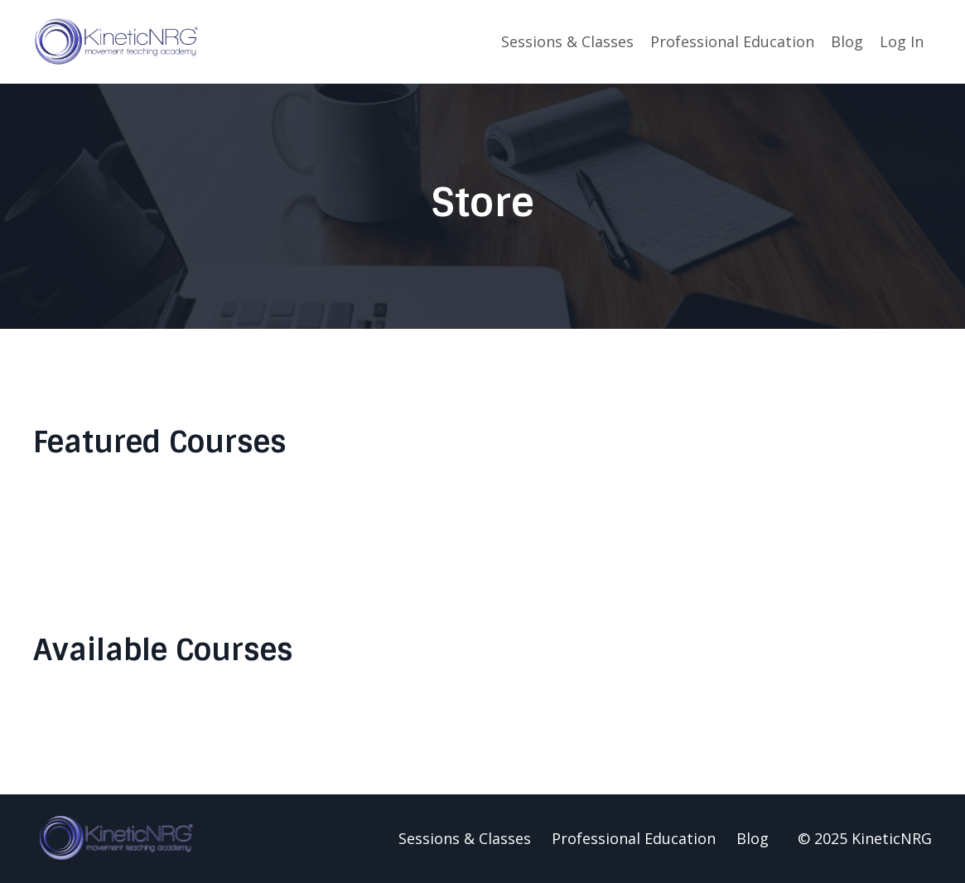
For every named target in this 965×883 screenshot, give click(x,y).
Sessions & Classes (567, 41)
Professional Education (732, 41)
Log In (902, 41)
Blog (847, 41)
